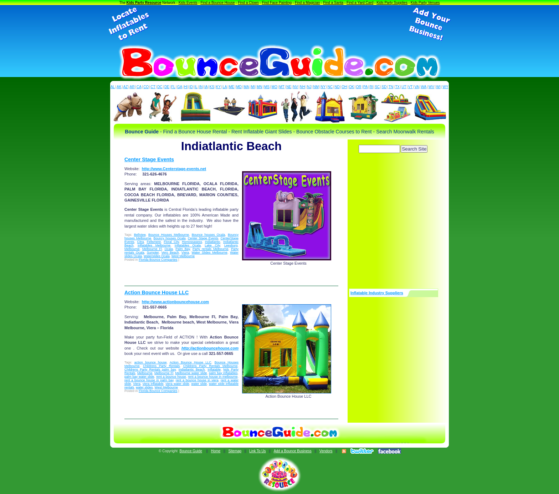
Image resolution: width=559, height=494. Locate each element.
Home (216, 451)
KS (212, 87)
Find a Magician (307, 3)
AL (113, 87)
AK (119, 87)
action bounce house (150, 362)
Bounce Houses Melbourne (168, 234)
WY (445, 87)
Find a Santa (333, 3)
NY (322, 87)
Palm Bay (182, 249)
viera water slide (177, 384)
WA (424, 87)
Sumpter (153, 252)
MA (246, 87)
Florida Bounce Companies (158, 259)
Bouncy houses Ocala (169, 238)
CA (139, 87)
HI (186, 87)
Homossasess (192, 242)
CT (153, 87)
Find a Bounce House (217, 3)
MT (281, 87)
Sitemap (234, 451)
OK (351, 87)
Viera (185, 252)
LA (225, 87)
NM (316, 87)
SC (377, 87)
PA (365, 87)
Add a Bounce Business (293, 451)
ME (231, 87)
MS (267, 87)
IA (205, 87)
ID (191, 87)
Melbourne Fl (152, 249)
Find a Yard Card (360, 3)
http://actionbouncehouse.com (210, 348)
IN (200, 87)
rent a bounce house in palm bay (149, 380)
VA (417, 87)
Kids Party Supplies (391, 3)
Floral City (171, 242)
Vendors (326, 451)
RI (371, 87)
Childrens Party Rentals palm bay (150, 369)
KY (218, 87)
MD (239, 87)
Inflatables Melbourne (154, 245)
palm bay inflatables (223, 373)
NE (288, 87)
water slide (199, 384)
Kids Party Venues (425, 3)
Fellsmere (154, 242)
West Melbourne (183, 256)
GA (179, 87)
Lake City (212, 245)
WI (438, 87)
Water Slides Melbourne (209, 252)
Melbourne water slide (191, 373)
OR (358, 87)
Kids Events (188, 3)
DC (159, 87)
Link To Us (257, 451)
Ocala (168, 249)
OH (344, 87)
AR (132, 87)
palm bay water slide (139, 376)
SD (384, 87)
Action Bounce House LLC (156, 292)
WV (431, 87)
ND (337, 87)
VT (410, 87)
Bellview (140, 234)
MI (253, 87)
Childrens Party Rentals (161, 366)
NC (330, 87)
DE (166, 87)
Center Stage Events (149, 159)
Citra (140, 242)
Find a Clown (248, 3)
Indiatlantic (212, 242)
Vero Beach (170, 252)
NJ (309, 87)
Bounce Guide (191, 451)
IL (196, 87)
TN (391, 87)
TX (397, 87)
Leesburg (231, 245)
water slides (144, 387)
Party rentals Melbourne (210, 249)
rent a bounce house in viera (197, 380)
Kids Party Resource (144, 3)
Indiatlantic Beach (192, 369)
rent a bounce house (171, 376)
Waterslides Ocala (157, 256)
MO (274, 87)
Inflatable (214, 369)
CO (146, 87)
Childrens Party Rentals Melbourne (210, 366)
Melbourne (132, 249)
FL (173, 87)
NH (302, 87)
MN (259, 87)
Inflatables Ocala (188, 245)
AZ (125, 87)
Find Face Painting (277, 3)
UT (403, 87)
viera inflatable (153, 384)
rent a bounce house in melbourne (212, 376)
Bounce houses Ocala (208, 234)
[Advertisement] (279, 24)
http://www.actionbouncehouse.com (175, 302)
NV (295, 87)
